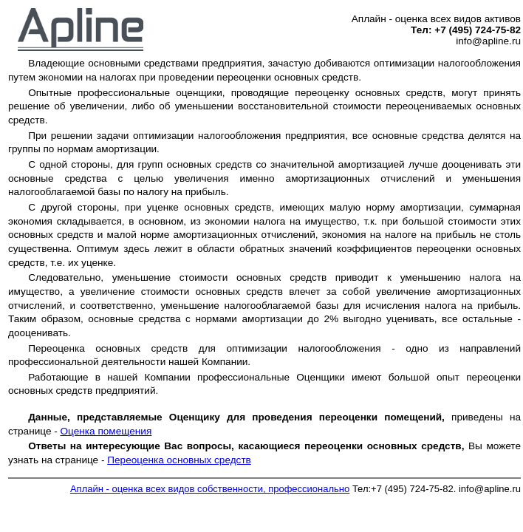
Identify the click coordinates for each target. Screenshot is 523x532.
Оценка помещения (106, 431)
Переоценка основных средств (179, 460)
